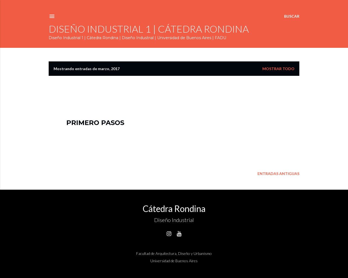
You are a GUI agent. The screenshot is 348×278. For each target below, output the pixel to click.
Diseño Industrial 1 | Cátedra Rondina (149, 29)
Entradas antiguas (278, 173)
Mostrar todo (278, 68)
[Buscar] (291, 16)
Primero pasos (95, 123)
